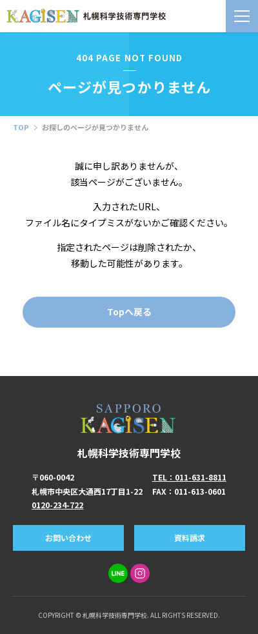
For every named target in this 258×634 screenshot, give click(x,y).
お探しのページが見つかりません (95, 127)
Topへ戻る (129, 311)
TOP (21, 127)
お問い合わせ (68, 537)
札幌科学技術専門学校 (129, 431)
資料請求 (189, 537)
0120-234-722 (57, 504)
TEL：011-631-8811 (189, 476)
